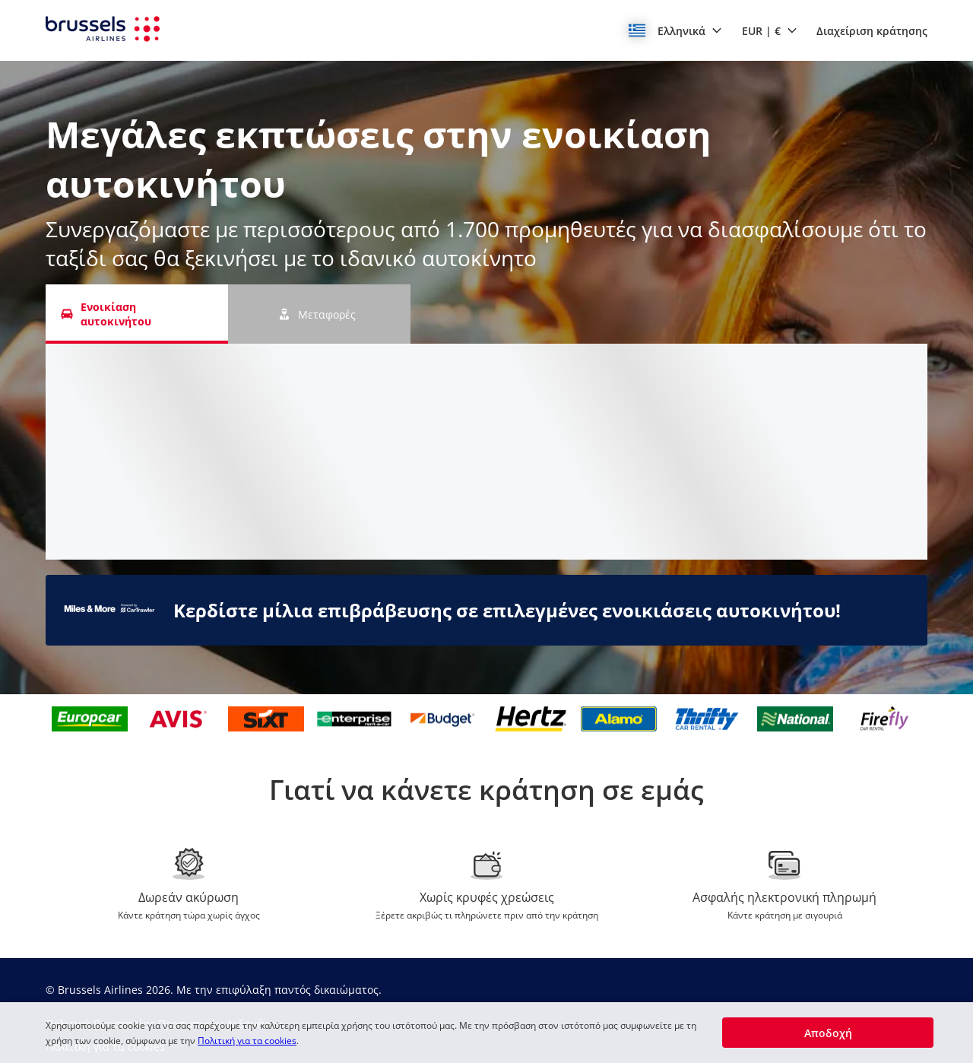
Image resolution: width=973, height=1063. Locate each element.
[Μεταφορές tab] (319, 314)
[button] (675, 30)
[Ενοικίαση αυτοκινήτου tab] (137, 314)
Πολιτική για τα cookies (247, 1040)
